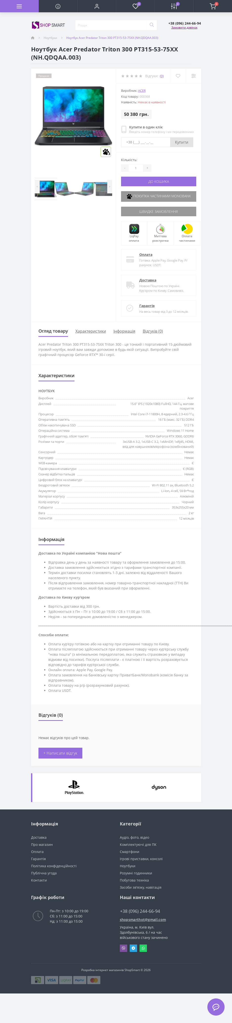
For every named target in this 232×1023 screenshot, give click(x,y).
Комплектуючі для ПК (138, 844)
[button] (96, 6)
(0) (162, 76)
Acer (142, 90)
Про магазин (42, 844)
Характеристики (90, 331)
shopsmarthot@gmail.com (143, 919)
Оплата (145, 254)
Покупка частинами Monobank (158, 196)
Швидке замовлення (158, 211)
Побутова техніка (134, 880)
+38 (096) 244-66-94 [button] (140, 911)
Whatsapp (143, 948)
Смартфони (129, 851)
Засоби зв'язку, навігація (140, 887)
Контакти (39, 880)
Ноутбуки (50, 38)
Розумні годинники (136, 873)
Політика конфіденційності (54, 866)
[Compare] (193, 76)
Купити (182, 142)
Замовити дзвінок (184, 27)
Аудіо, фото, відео (134, 837)
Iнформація (124, 331)
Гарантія (147, 305)
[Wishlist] (178, 76)
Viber (123, 948)
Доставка (147, 280)
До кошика (158, 181)
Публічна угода (44, 873)
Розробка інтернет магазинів (102, 970)
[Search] (151, 25)
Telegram (133, 948)
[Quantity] (135, 168)
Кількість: (129, 159)
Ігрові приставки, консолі (141, 858)
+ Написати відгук (60, 753)
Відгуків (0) (153, 331)
